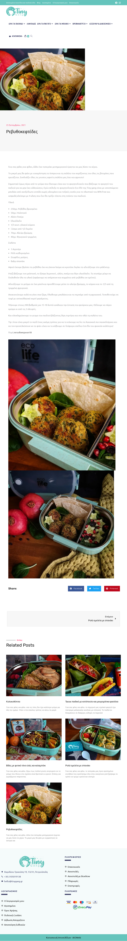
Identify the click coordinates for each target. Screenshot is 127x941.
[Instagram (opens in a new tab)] (119, 2)
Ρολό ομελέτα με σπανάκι (77, 765)
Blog (38, 3)
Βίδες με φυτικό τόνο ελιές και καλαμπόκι (26, 765)
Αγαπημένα (46, 3)
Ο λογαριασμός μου (60, 3)
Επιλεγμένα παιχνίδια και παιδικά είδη (20, 3)
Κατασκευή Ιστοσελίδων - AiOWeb (63, 937)
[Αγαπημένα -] (16, 36)
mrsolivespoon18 (23, 332)
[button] (76, 588)
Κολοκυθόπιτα (13, 701)
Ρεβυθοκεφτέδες (14, 829)
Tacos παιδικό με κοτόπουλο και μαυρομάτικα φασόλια (91, 701)
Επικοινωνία (74, 3)
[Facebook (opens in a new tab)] (116, 2)
